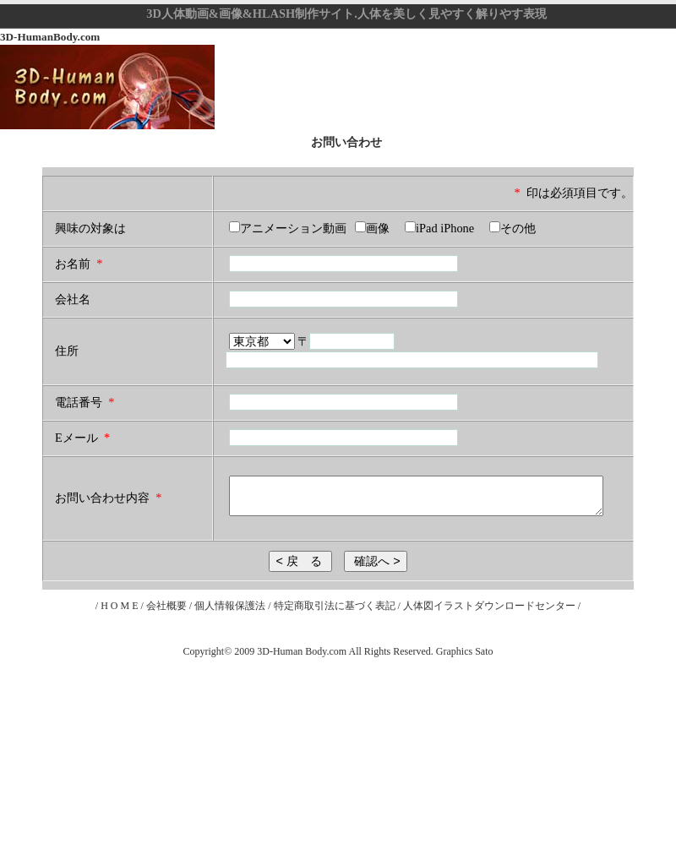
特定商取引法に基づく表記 (334, 606)
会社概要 (166, 606)
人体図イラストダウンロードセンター (490, 606)
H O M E (119, 606)
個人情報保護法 (231, 606)
